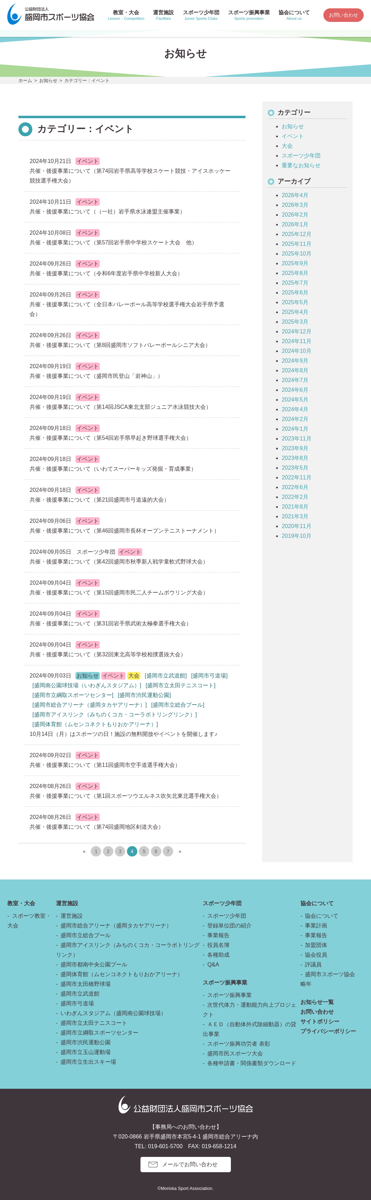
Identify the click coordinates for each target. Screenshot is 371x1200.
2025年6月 (295, 292)
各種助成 (218, 955)
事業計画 (316, 926)
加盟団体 (316, 945)
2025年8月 (295, 273)
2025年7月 (295, 283)
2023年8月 (295, 458)
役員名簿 (218, 945)
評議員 (313, 964)
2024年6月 (295, 390)
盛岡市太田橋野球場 (86, 984)
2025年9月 (295, 263)
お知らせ (48, 80)
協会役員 (316, 955)
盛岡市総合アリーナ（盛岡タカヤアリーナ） (116, 926)
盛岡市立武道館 (80, 994)
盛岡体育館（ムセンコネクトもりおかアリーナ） (122, 974)
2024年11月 (296, 341)
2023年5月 (295, 468)
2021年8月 (295, 507)
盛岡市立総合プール (86, 935)
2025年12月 (296, 234)
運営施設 (72, 916)
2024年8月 (295, 370)
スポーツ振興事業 (229, 995)
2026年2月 (295, 215)
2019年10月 (296, 536)
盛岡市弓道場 (77, 1003)
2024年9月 (295, 361)
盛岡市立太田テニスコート (94, 1023)
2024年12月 (296, 331)
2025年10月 (296, 254)
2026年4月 (295, 195)
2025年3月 (295, 322)
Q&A (213, 964)
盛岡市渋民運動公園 (86, 1042)
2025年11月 (296, 244)
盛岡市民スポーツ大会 (235, 1053)
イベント (293, 136)
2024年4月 (295, 409)
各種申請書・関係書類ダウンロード (251, 1063)
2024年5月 (295, 400)
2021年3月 (295, 516)
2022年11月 (296, 477)
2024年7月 (295, 380)
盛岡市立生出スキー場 (88, 1062)
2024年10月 (296, 351)
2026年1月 (295, 224)
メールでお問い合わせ (190, 1164)
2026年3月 (295, 205)
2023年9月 (295, 448)
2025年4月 (295, 312)
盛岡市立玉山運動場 (86, 1052)
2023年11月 (296, 438)
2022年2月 (295, 497)
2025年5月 (295, 302)
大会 (287, 146)
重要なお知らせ (301, 165)
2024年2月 (295, 419)
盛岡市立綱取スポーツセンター (99, 1033)
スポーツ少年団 (301, 156)
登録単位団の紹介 (229, 926)
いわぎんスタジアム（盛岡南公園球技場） (113, 1013)
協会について (321, 916)
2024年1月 (295, 429)
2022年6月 (295, 487)
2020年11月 (296, 526)
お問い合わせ (343, 15)
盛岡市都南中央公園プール (94, 964)
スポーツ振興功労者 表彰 (238, 1044)
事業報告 (218, 935)
